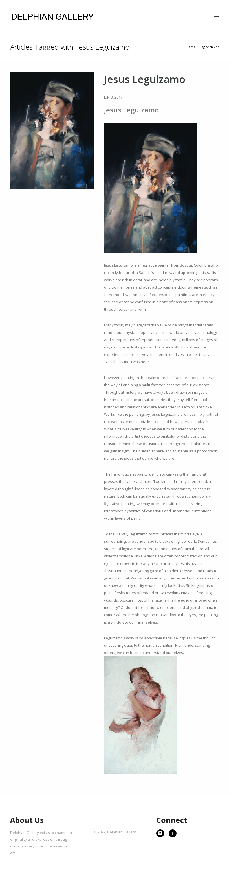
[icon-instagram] (161, 833)
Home (191, 47)
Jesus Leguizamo (144, 79)
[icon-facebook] (173, 833)
